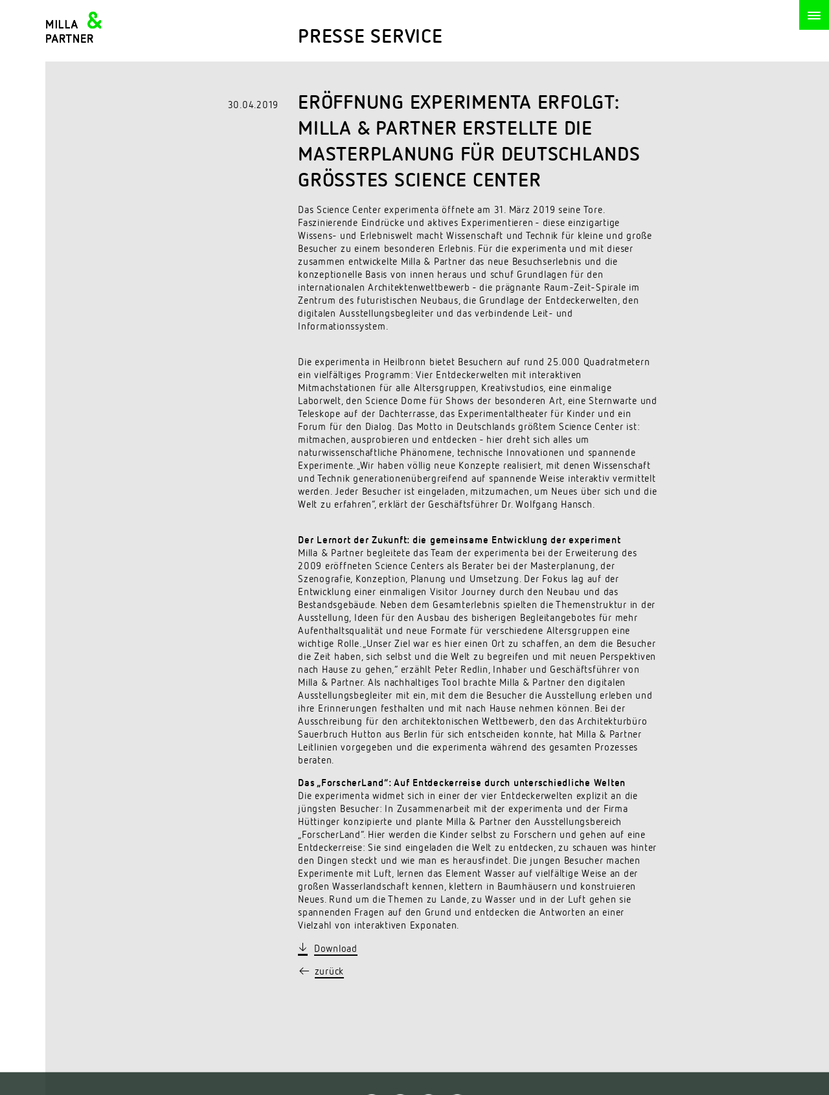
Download (336, 949)
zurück (330, 971)
